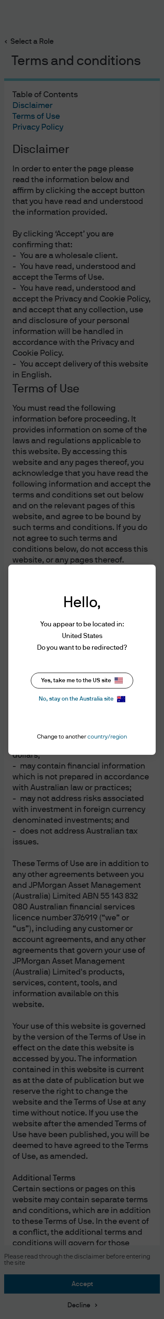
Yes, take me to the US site (82, 680)
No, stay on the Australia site (82, 699)
